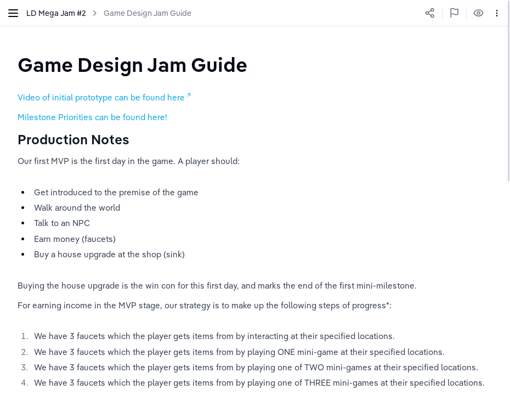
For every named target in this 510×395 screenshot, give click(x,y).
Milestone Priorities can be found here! (92, 117)
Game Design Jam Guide (147, 13)
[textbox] (132, 64)
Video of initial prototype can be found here (101, 97)
